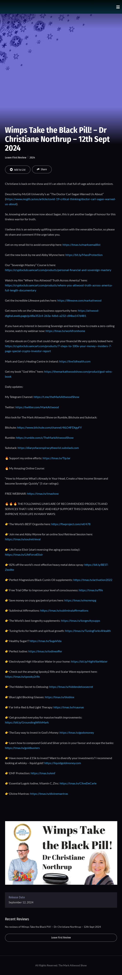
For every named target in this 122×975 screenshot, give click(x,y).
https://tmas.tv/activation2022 (92, 579)
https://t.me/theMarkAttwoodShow (56, 396)
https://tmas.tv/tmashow (43, 493)
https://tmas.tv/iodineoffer (45, 651)
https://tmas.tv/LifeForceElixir (24, 554)
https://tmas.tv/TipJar (56, 458)
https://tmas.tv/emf (43, 773)
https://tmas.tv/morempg (80, 600)
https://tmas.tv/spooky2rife (22, 676)
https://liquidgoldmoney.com (62, 763)
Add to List (18, 169)
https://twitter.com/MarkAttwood (37, 407)
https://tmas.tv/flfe (91, 590)
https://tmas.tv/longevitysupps (80, 620)
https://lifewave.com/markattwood (79, 300)
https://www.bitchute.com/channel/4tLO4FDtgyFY (49, 427)
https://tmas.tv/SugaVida (45, 641)
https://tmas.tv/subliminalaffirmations (64, 610)
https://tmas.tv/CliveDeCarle (78, 783)
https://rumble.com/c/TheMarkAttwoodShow (44, 437)
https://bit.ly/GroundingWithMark (27, 722)
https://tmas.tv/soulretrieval (23, 539)
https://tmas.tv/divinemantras (49, 793)
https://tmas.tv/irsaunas (68, 707)
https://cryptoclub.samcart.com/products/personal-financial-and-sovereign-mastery (58, 270)
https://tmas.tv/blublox (59, 697)
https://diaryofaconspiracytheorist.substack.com (48, 447)
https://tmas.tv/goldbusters (22, 748)
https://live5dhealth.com (74, 361)
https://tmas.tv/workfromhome (65, 331)
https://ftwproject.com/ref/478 (70, 524)
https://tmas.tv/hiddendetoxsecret (71, 686)
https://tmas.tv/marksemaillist (81, 244)
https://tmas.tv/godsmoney (77, 732)
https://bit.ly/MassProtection (84, 254)
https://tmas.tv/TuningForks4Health (88, 630)
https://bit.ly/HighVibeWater (89, 661)
